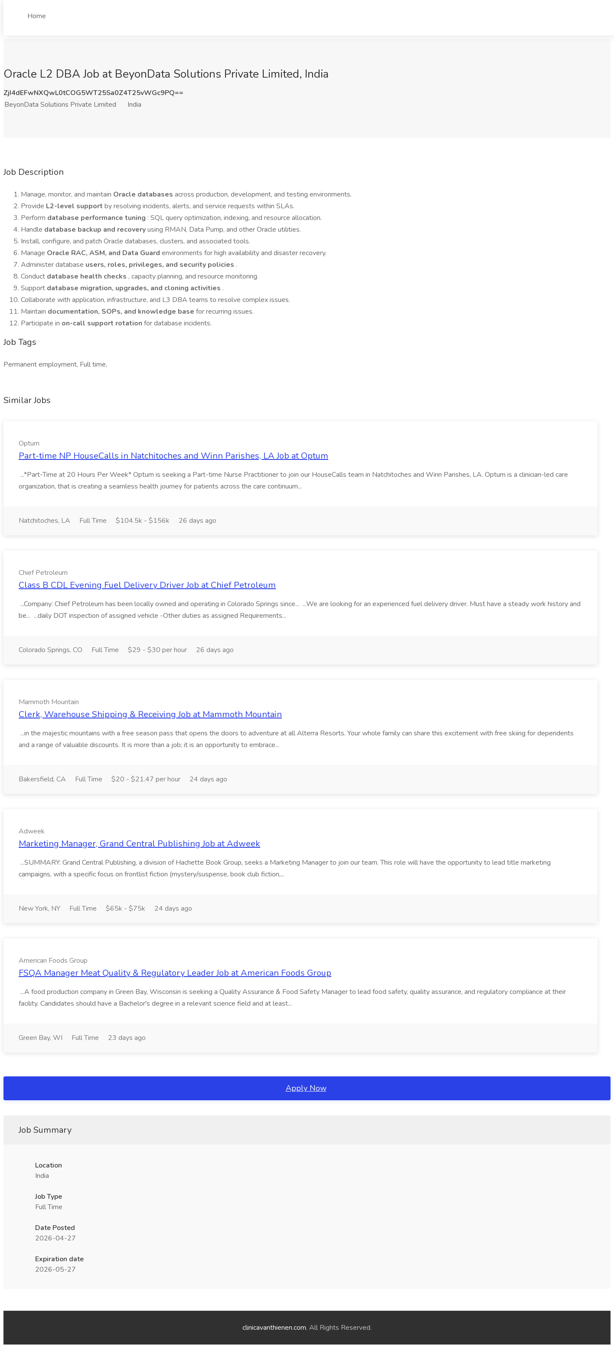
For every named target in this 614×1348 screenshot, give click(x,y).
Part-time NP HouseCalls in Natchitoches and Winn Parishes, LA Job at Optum (173, 456)
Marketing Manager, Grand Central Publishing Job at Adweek (139, 843)
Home (36, 16)
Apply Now (306, 1088)
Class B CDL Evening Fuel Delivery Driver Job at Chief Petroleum (147, 585)
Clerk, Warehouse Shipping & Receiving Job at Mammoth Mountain (150, 714)
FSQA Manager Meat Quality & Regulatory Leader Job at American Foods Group (175, 973)
